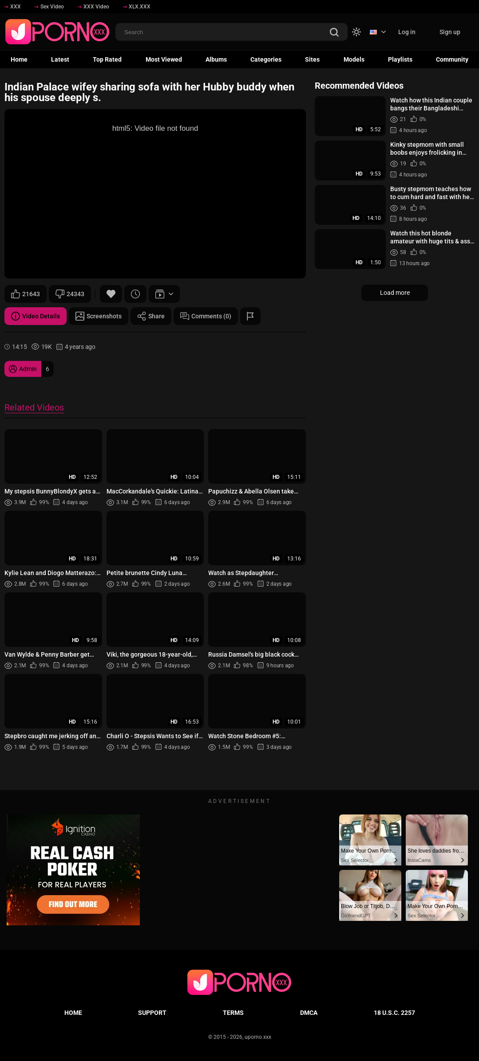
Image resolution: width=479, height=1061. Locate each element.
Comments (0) (205, 316)
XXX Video (93, 7)
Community (452, 59)
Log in (407, 31)
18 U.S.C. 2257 (394, 1012)
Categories (265, 59)
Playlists (400, 59)
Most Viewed (164, 59)
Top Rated (107, 59)
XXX (12, 7)
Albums (216, 59)
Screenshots (98, 316)
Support (152, 1012)
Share (151, 316)
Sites (312, 59)
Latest (60, 59)
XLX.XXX (136, 7)
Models (354, 59)
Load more (395, 292)
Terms (233, 1012)
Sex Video (49, 7)
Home (19, 59)
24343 (69, 294)
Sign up (449, 31)
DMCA (308, 1012)
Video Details (35, 316)
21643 (25, 294)
